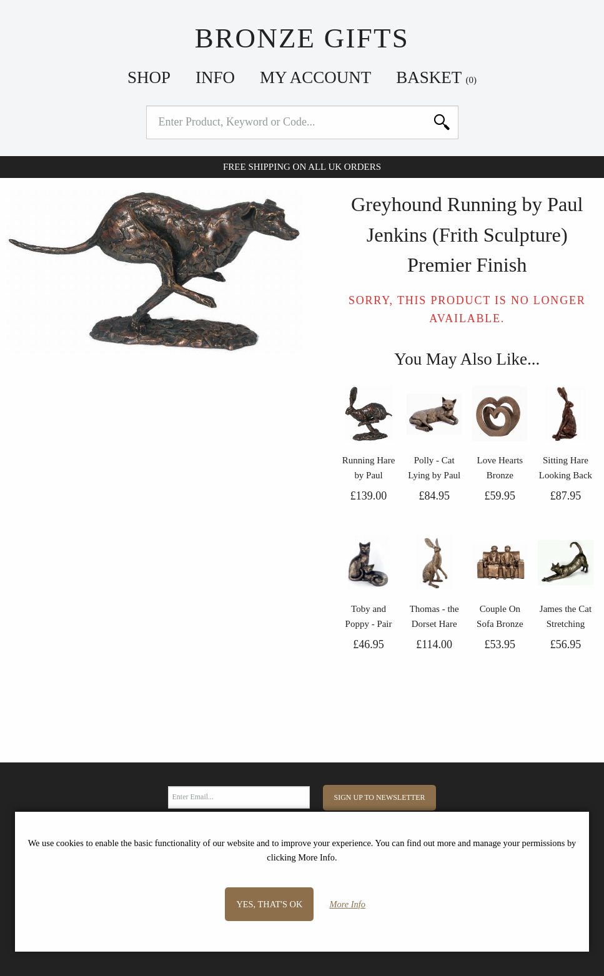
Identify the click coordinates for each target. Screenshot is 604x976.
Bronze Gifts (302, 38)
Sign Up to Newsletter (379, 797)
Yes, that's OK (269, 904)
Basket (436, 77)
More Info (347, 904)
